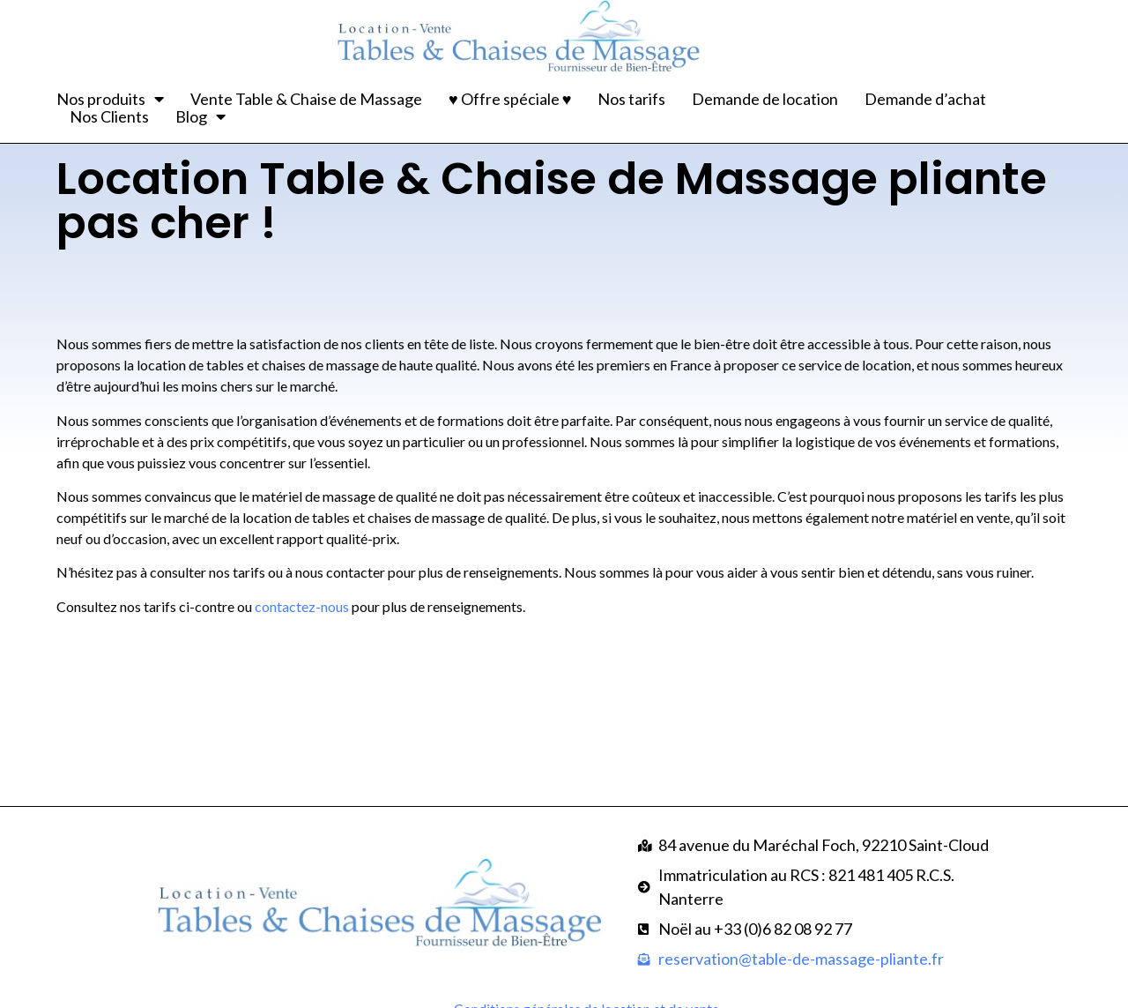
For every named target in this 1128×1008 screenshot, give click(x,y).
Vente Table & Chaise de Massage (306, 99)
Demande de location (765, 99)
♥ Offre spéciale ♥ (510, 99)
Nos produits (110, 99)
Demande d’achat (925, 99)
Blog (200, 116)
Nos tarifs (631, 99)
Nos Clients (109, 116)
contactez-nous (302, 649)
